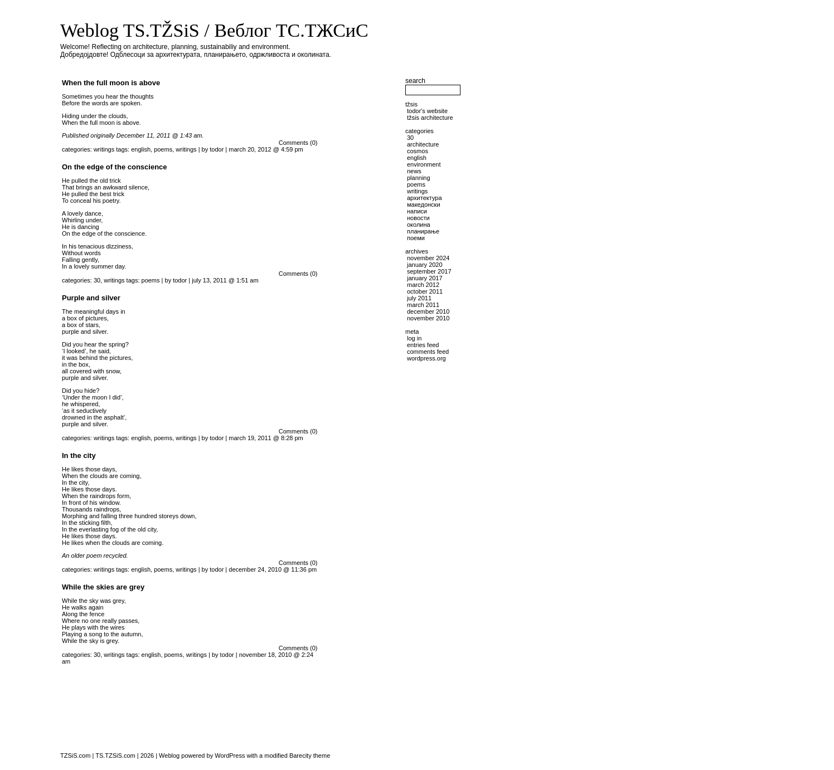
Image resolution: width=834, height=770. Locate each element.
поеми (416, 238)
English (416, 157)
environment (424, 164)
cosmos (417, 151)
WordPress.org (426, 358)
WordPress (230, 755)
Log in (414, 338)
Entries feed (423, 345)
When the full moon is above (111, 83)
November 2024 (428, 258)
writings (104, 149)
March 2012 (423, 284)
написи (417, 211)
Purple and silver (91, 298)
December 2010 (428, 311)
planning (418, 177)
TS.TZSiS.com (115, 755)
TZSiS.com (75, 755)
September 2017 (429, 271)
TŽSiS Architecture (430, 117)
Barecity (300, 755)
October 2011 (425, 291)
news (414, 171)
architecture (423, 144)
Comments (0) (298, 142)
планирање (423, 231)
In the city (79, 455)
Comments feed (428, 351)
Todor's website (427, 111)
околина (418, 224)
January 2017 (425, 278)
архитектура (424, 197)
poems (163, 149)
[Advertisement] (364, 474)
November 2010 (428, 318)
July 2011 (419, 298)
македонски (423, 204)
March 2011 (423, 304)
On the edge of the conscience (114, 167)
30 (97, 280)
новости (418, 218)
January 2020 (425, 264)
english (141, 149)
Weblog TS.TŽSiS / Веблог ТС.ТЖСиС (214, 30)
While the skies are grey (103, 587)
